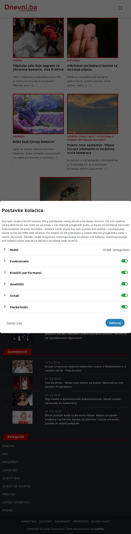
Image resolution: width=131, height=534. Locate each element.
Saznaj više (14, 323)
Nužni (14, 249)
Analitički (17, 284)
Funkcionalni (19, 261)
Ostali (14, 295)
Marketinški (19, 307)
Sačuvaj (115, 323)
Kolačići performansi (25, 272)
